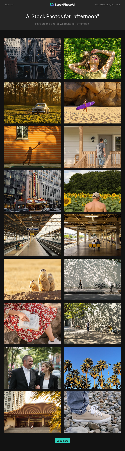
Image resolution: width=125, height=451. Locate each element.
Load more (62, 440)
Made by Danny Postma (107, 4)
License (9, 4)
